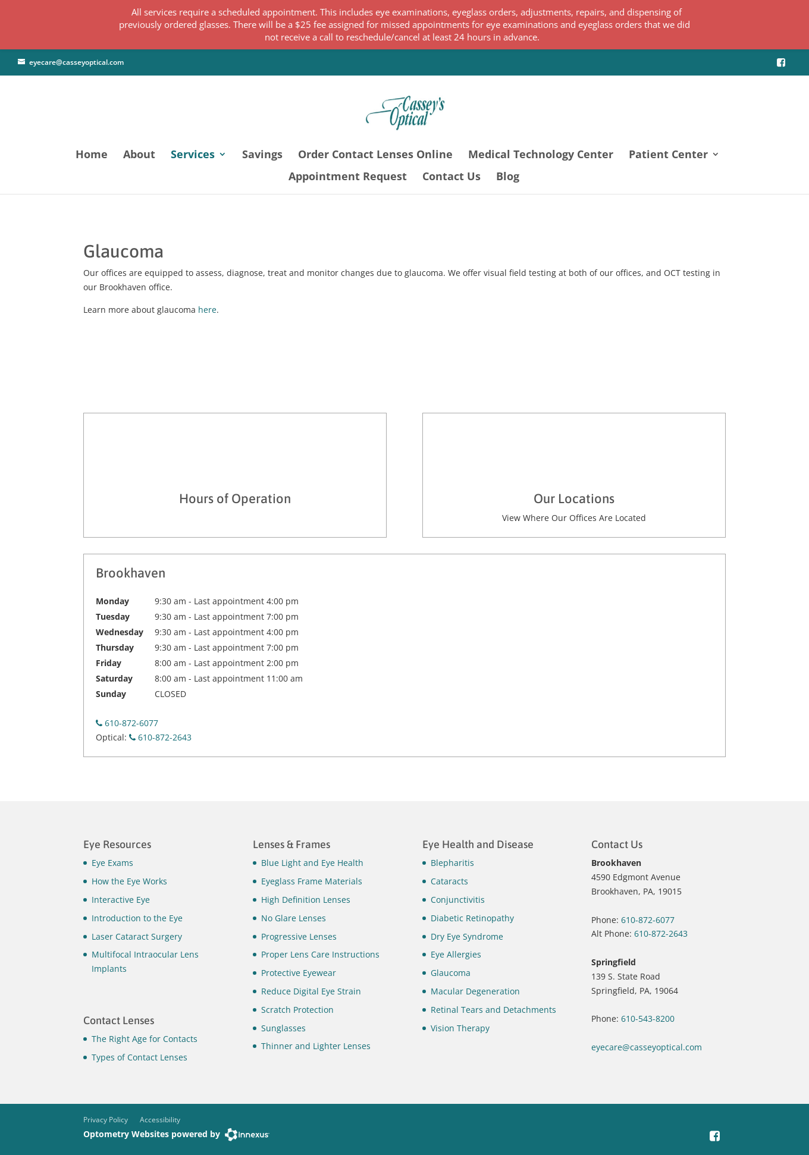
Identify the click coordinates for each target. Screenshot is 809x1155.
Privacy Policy (105, 1120)
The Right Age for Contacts (144, 1038)
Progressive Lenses (299, 936)
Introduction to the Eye (137, 918)
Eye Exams (112, 862)
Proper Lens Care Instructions (320, 954)
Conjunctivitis (458, 899)
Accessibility (160, 1120)
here (207, 309)
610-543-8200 (648, 1018)
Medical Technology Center (540, 155)
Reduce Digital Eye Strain (311, 991)
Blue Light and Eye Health (312, 862)
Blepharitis (452, 862)
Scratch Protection (297, 1009)
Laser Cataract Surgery (137, 936)
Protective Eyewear (298, 972)
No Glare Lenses (293, 918)
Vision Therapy (460, 1028)
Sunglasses (283, 1028)
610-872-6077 (127, 723)
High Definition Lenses (305, 899)
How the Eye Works (129, 881)
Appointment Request (348, 177)
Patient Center (668, 155)
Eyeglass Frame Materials (311, 881)
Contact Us (451, 177)
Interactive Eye (121, 899)
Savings (262, 155)
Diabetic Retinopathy (472, 918)
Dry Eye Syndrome (467, 936)
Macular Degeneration (475, 991)
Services (193, 155)
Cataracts (449, 881)
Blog (507, 177)
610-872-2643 (160, 737)
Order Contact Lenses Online (375, 155)
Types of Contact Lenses (139, 1057)
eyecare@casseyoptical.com (76, 62)
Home (92, 155)
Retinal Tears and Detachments (493, 1009)
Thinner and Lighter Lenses (316, 1046)
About (139, 155)
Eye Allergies (456, 954)
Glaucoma (451, 972)
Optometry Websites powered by (151, 1134)
